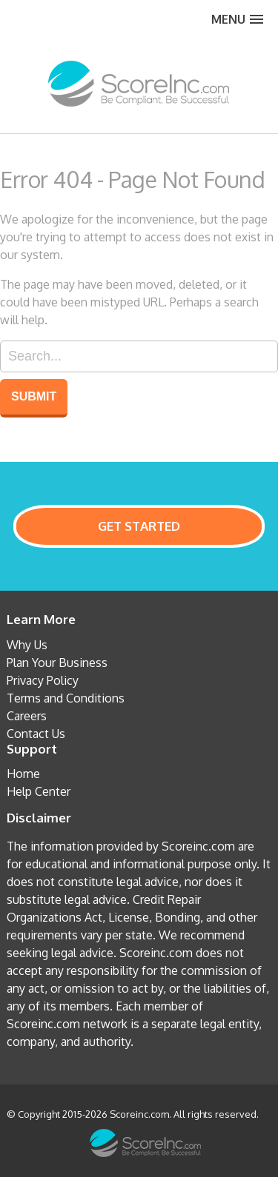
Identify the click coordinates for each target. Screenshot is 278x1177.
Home (23, 773)
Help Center (38, 791)
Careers (27, 715)
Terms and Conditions (66, 698)
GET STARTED (139, 526)
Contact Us (36, 733)
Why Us (27, 644)
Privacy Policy (43, 680)
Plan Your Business (57, 662)
